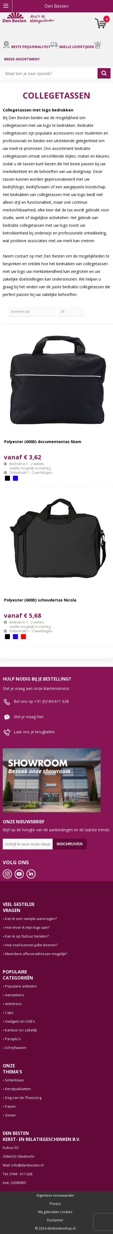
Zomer (10, 1115)
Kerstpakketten (18, 1088)
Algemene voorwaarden (55, 1195)
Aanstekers (14, 994)
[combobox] (51, 73)
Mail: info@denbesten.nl (23, 1165)
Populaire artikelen (21, 986)
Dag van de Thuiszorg (23, 1097)
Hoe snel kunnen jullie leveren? (31, 944)
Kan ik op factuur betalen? (27, 936)
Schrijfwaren (15, 1047)
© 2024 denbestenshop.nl (55, 1228)
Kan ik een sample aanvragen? (31, 918)
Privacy (55, 1204)
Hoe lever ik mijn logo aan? (27, 927)
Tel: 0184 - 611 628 (17, 1173)
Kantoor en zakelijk (21, 1030)
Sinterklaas (14, 1080)
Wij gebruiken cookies (55, 1212)
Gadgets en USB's (20, 1021)
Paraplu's (13, 1038)
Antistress (13, 1003)
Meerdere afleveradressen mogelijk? (36, 953)
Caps (9, 1012)
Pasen (10, 1106)
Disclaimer (55, 1220)
